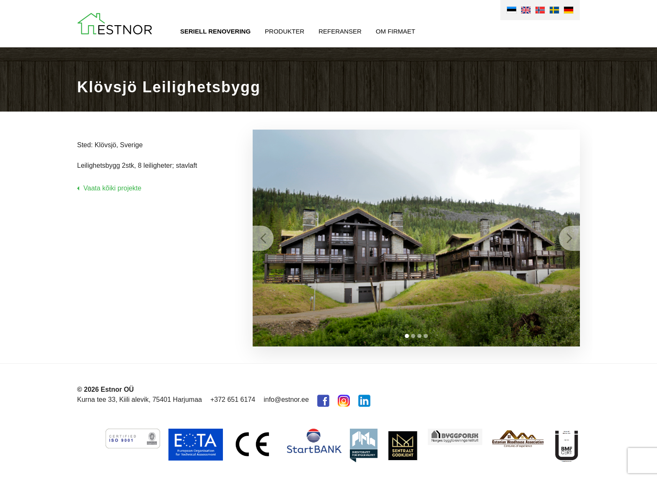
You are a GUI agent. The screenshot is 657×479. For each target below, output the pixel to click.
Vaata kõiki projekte (112, 188)
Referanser (340, 31)
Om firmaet (395, 31)
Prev (263, 238)
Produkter (284, 31)
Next (569, 238)
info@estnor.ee (286, 399)
